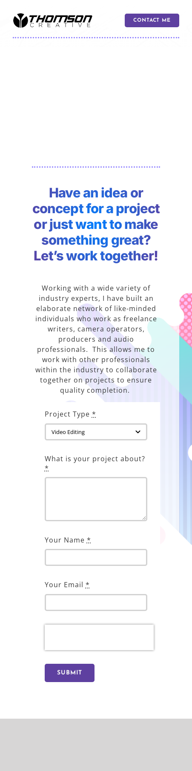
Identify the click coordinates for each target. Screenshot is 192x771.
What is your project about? (95, 463)
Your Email (67, 584)
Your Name (68, 540)
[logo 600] (53, 16)
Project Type (70, 414)
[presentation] (99, 637)
